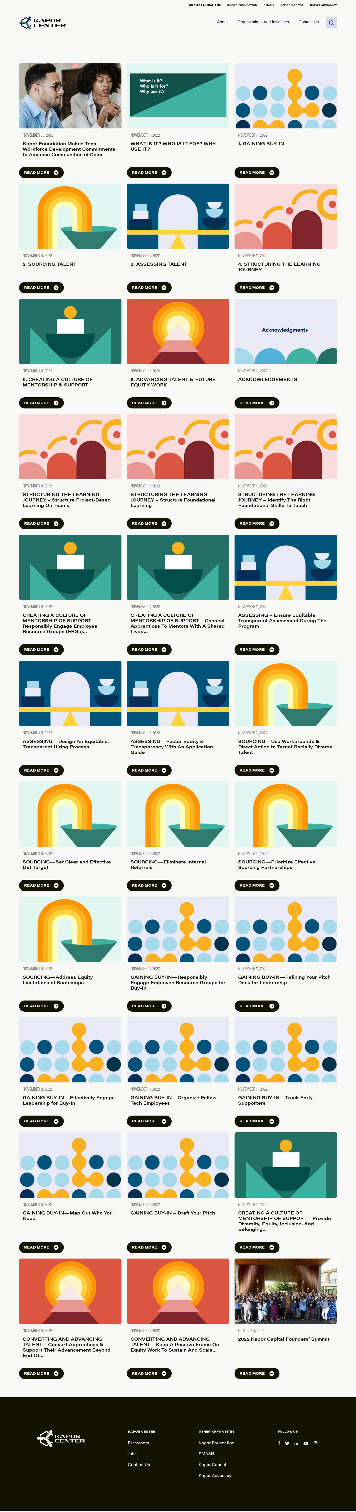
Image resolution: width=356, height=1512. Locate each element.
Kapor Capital (292, 5)
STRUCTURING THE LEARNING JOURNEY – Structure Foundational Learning (173, 501)
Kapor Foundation (242, 5)
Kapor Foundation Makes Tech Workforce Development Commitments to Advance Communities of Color (69, 150)
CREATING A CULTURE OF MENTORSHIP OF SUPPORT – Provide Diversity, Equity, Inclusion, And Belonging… (284, 1222)
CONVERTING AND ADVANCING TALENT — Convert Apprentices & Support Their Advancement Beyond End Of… (67, 1348)
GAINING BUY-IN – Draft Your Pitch (173, 1214)
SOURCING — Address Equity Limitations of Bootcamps (58, 981)
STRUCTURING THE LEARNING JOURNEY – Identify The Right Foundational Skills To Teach (276, 501)
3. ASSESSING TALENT (159, 265)
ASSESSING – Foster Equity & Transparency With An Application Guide (172, 748)
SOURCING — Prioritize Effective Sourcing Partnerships (276, 866)
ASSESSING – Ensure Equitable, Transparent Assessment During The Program (282, 622)
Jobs (132, 1454)
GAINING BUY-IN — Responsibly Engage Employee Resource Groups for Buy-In (178, 983)
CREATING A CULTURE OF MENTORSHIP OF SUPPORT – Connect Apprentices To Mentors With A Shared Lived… (178, 624)
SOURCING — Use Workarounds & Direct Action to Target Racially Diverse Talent (285, 748)
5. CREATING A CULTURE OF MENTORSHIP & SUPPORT (58, 383)
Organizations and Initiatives (263, 22)
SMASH (269, 5)
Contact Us (309, 22)
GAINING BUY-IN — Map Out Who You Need (68, 1217)
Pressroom (138, 1444)
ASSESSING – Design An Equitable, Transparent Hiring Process (66, 745)
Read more (41, 174)
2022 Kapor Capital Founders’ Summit (283, 1340)
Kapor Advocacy (323, 5)
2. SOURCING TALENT (50, 265)
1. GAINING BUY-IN (261, 144)
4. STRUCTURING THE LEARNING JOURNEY (279, 268)
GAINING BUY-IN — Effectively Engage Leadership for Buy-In (69, 1102)
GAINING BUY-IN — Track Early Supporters (275, 1102)
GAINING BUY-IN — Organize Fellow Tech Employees (174, 1102)
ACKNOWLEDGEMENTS (267, 380)
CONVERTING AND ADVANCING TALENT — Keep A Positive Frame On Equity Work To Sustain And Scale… (175, 1345)
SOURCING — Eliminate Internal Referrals (168, 866)
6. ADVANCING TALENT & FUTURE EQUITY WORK (173, 383)
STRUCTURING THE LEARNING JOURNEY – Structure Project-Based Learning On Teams (67, 501)
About (222, 22)
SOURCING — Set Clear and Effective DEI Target (67, 866)
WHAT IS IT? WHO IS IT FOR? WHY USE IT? (173, 147)
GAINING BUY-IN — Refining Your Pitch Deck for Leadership (284, 981)
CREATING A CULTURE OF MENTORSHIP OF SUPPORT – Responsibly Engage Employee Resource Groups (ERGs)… (60, 624)
